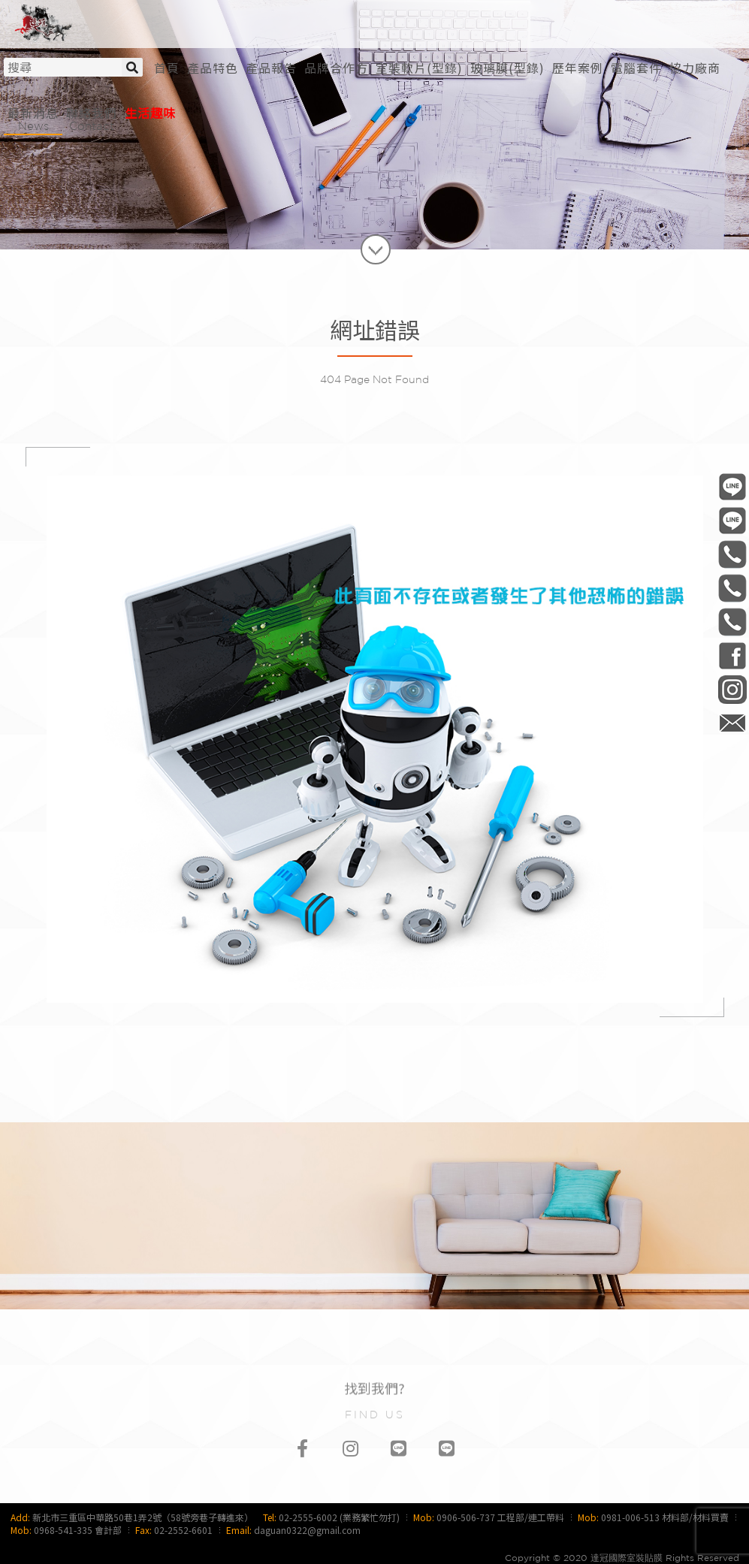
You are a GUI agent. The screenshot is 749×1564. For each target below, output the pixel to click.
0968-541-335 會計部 (78, 1529)
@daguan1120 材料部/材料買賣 (732, 520)
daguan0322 (732, 689)
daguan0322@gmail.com (307, 1529)
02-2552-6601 (183, 1529)
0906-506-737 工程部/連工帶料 (500, 1517)
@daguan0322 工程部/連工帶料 (732, 486)
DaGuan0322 (732, 655)
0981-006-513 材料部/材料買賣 (665, 1517)
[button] (419, 67)
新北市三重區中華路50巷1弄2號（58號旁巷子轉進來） (142, 1517)
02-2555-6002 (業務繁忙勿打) (339, 1517)
